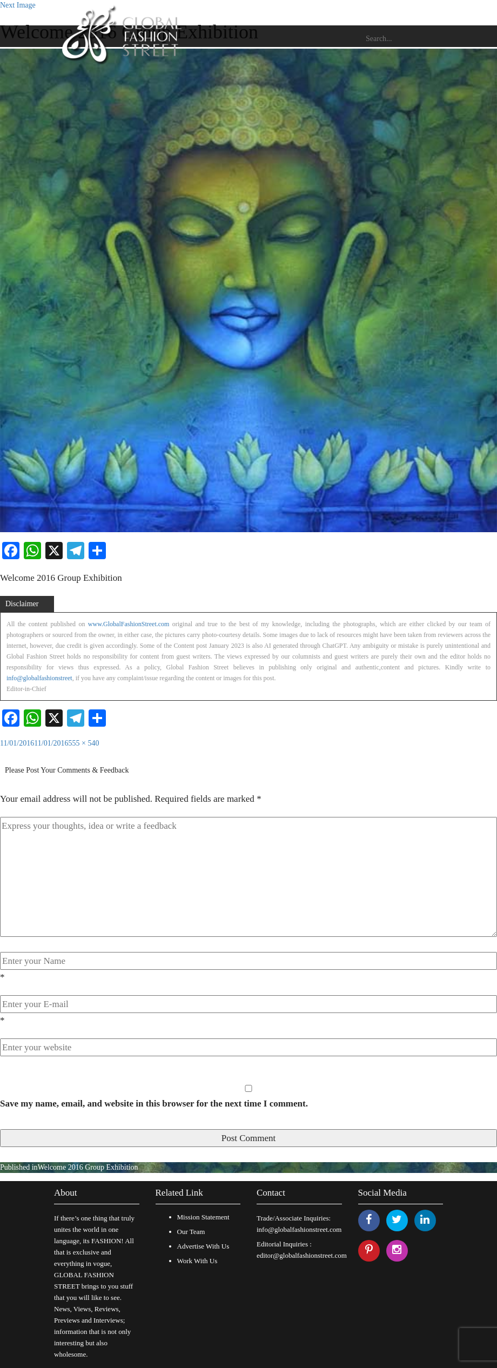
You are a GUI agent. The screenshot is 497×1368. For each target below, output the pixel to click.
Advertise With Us (203, 1246)
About (65, 1193)
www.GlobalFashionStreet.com (129, 624)
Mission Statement (203, 1217)
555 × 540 (84, 743)
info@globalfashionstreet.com (299, 1229)
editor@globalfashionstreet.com (302, 1255)
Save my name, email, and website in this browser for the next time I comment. (154, 1103)
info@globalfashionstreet (39, 678)
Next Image (18, 5)
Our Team (191, 1232)
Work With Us (197, 1261)
